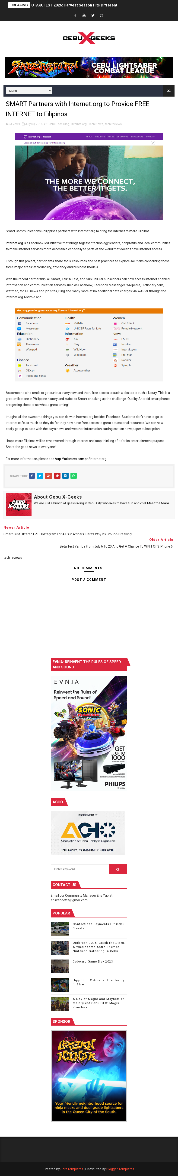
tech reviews (113, 124)
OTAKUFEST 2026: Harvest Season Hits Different (74, 5)
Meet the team (158, 503)
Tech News (96, 124)
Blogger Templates (120, 1169)
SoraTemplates (71, 1169)
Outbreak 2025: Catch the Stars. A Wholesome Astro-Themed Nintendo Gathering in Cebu (99, 947)
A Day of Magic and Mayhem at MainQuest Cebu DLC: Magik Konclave (98, 1003)
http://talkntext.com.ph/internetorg (80, 459)
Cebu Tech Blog (59, 124)
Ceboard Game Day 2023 (93, 961)
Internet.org (79, 124)
